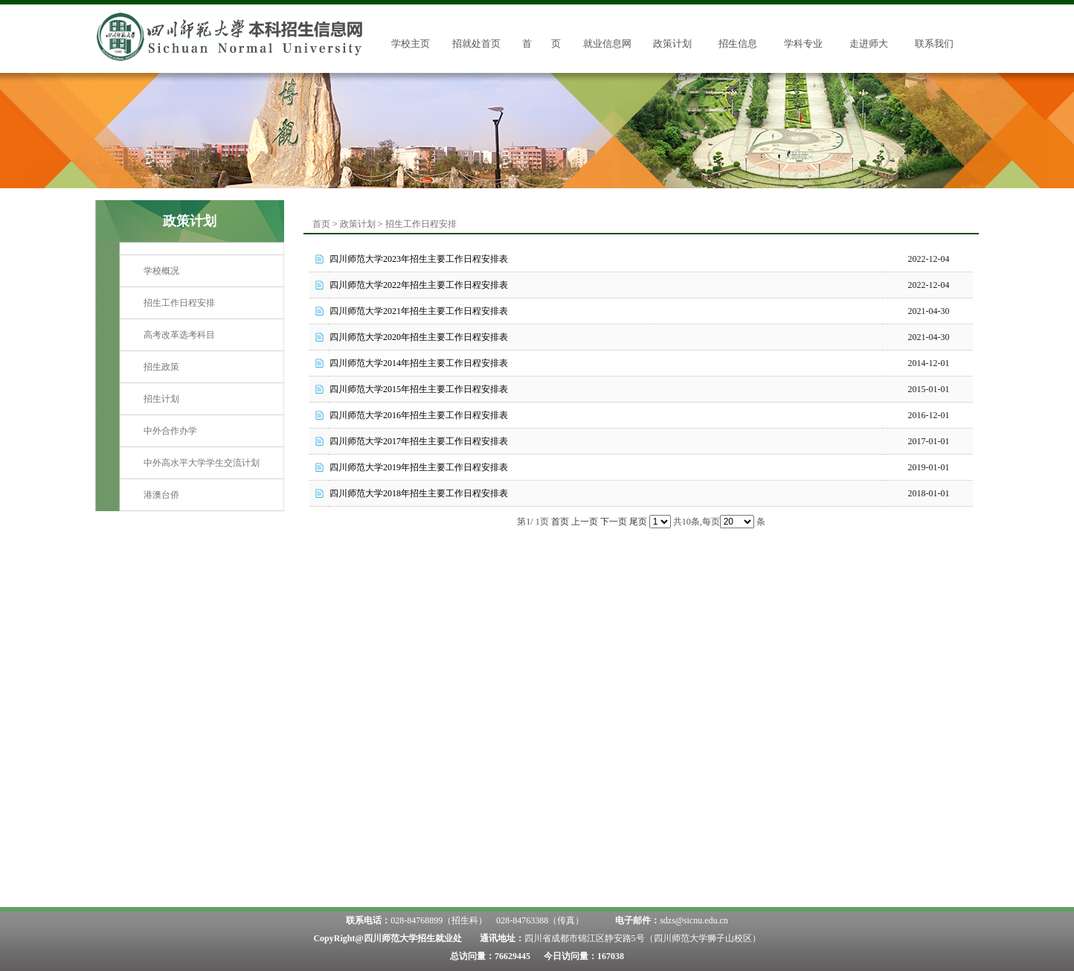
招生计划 (161, 399)
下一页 (613, 521)
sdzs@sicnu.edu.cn (694, 920)
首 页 (541, 43)
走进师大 (868, 43)
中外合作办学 (170, 431)
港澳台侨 (161, 495)
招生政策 (161, 367)
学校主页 (410, 43)
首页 (321, 224)
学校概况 (161, 271)
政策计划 (672, 43)
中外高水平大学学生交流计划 (202, 463)
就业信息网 (607, 43)
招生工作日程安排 (179, 303)
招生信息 (737, 43)
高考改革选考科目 (179, 335)
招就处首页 (476, 43)
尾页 (638, 521)
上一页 (584, 521)
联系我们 (934, 43)
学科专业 (803, 43)
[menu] (201, 382)
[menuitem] (201, 271)
